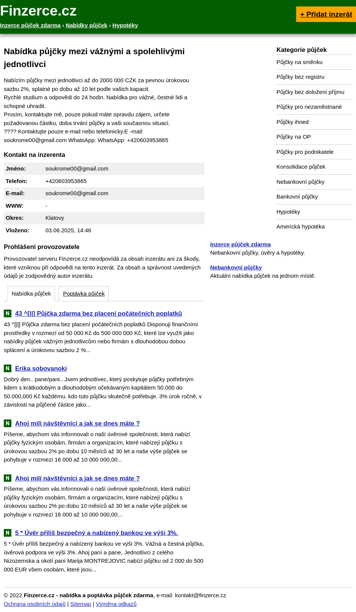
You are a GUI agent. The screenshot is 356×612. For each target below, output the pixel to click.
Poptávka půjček (84, 293)
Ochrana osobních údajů (35, 604)
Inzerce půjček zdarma (240, 244)
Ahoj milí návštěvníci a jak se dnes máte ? (77, 423)
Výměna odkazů (116, 604)
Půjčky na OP (293, 136)
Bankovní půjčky (297, 196)
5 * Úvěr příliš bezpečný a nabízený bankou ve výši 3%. (96, 532)
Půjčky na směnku (299, 62)
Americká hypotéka (300, 226)
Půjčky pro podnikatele (305, 152)
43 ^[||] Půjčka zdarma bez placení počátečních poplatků (98, 313)
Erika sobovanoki (41, 368)
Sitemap (80, 604)
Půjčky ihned (292, 122)
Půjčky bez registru (300, 77)
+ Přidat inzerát (326, 14)
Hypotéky (288, 211)
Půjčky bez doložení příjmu (310, 92)
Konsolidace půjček (300, 166)
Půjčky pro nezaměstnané (309, 106)
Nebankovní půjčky (300, 181)
